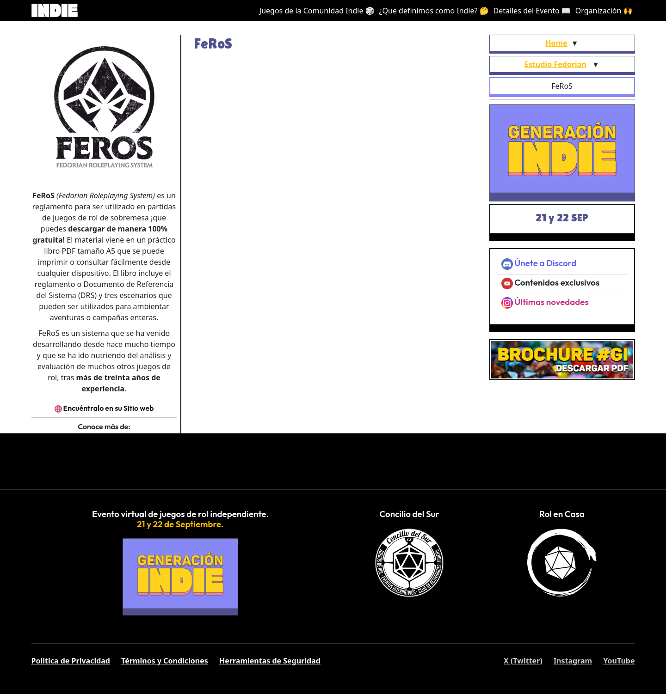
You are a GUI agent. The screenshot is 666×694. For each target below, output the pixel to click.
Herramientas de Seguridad (270, 661)
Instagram (573, 661)
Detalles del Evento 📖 (532, 11)
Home (556, 43)
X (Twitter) (523, 661)
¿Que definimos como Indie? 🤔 (434, 11)
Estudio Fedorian (555, 64)
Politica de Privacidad (70, 661)
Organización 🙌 (604, 11)
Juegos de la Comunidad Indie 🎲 (317, 11)
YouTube (619, 661)
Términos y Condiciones (164, 661)
